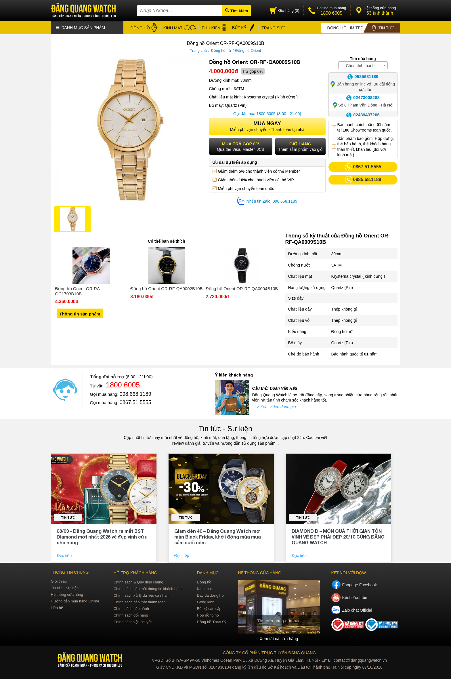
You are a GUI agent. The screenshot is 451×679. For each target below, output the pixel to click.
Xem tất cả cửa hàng (278, 638)
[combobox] (363, 65)
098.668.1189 (135, 394)
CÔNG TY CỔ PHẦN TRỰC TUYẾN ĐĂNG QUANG (269, 652)
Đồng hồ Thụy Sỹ (211, 621)
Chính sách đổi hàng (131, 615)
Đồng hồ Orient (248, 50)
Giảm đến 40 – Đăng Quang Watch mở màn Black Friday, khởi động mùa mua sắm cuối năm (217, 536)
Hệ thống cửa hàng (67, 594)
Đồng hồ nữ (221, 50)
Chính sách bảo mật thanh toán (140, 602)
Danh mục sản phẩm (80, 27)
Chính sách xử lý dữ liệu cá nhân (141, 595)
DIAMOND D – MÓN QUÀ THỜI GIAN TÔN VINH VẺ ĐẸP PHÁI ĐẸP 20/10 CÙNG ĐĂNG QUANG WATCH (338, 536)
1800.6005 (266, 113)
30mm (337, 253)
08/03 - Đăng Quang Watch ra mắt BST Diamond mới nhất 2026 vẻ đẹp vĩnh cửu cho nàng (102, 536)
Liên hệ (57, 607)
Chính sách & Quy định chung (138, 582)
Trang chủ (198, 50)
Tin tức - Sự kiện (225, 428)
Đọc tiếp (65, 555)
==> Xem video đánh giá (274, 406)
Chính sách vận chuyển (133, 621)
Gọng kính (205, 602)
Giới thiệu (59, 581)
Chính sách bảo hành (131, 608)
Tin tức (68, 517)
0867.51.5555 (135, 402)
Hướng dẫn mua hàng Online (75, 601)
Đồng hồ (204, 582)
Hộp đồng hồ (208, 615)
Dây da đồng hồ (210, 595)
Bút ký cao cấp (209, 608)
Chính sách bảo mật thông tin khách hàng (148, 588)
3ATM (336, 265)
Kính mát (204, 588)
